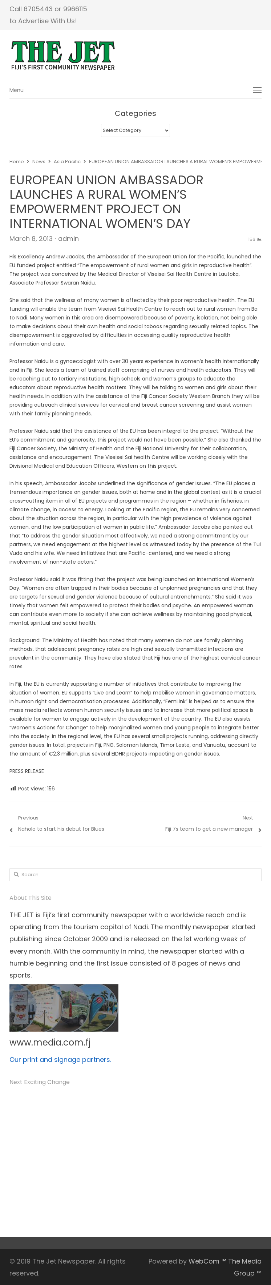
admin (68, 238)
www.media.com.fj (49, 1042)
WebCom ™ (207, 1261)
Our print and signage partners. (60, 1059)
